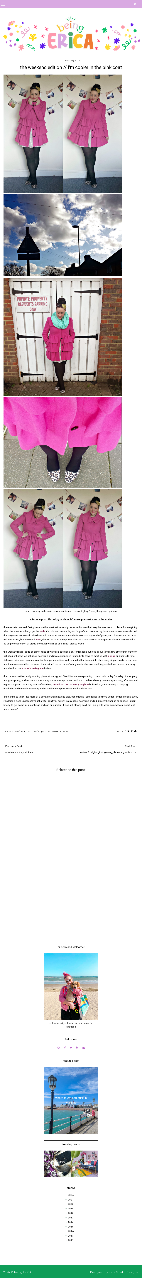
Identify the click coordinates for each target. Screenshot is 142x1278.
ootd (29, 731)
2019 (71, 1208)
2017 (71, 1217)
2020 (71, 1204)
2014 (71, 1231)
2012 (71, 1240)
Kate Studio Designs (123, 1272)
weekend (56, 731)
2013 (71, 1236)
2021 (71, 1199)
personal (45, 731)
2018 (71, 1213)
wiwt (65, 731)
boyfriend (20, 731)
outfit (36, 731)
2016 (71, 1222)
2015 (71, 1226)
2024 (71, 1195)
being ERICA (22, 1272)
